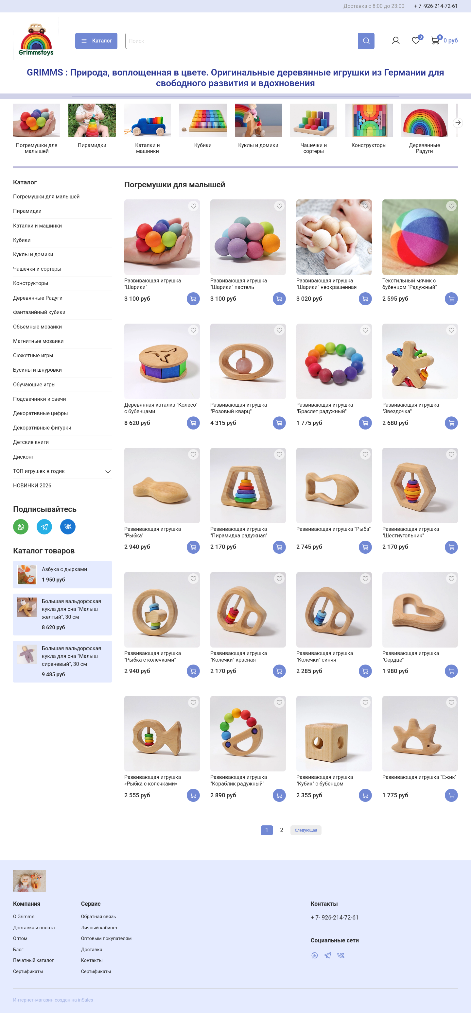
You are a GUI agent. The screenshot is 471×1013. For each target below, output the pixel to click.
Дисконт (23, 457)
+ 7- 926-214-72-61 (335, 917)
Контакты (92, 960)
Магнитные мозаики (38, 342)
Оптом (20, 938)
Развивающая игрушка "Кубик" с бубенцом (324, 781)
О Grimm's (24, 917)
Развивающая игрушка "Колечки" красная (238, 657)
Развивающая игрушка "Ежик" (419, 778)
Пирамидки (94, 146)
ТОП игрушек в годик (39, 472)
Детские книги (31, 443)
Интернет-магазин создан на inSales (53, 1000)
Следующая (306, 831)
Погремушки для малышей (37, 149)
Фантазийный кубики (39, 313)
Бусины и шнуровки (37, 371)
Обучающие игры (34, 385)
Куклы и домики (264, 146)
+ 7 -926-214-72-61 (436, 6)
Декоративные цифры (40, 414)
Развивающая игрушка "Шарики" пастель (238, 285)
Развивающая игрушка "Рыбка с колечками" (152, 657)
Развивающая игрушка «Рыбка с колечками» (152, 781)
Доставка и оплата (34, 928)
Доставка (91, 950)
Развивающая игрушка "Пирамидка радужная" (239, 533)
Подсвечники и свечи (39, 400)
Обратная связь (98, 917)
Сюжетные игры (33, 356)
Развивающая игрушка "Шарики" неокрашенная (326, 285)
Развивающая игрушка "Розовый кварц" (238, 409)
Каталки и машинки (150, 149)
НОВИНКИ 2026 (32, 486)
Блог (18, 950)
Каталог (96, 41)
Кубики (207, 146)
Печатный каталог (33, 960)
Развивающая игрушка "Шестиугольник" (410, 533)
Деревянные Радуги (433, 149)
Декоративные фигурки (42, 429)
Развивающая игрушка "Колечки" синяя (324, 657)
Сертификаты (28, 971)
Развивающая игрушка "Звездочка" (410, 409)
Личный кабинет (99, 928)
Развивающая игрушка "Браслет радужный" (324, 409)
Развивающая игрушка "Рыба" (333, 530)
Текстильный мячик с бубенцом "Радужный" (409, 285)
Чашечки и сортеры (320, 146)
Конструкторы (377, 146)
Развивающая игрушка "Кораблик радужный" (238, 781)
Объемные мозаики (37, 328)
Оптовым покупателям (106, 938)
